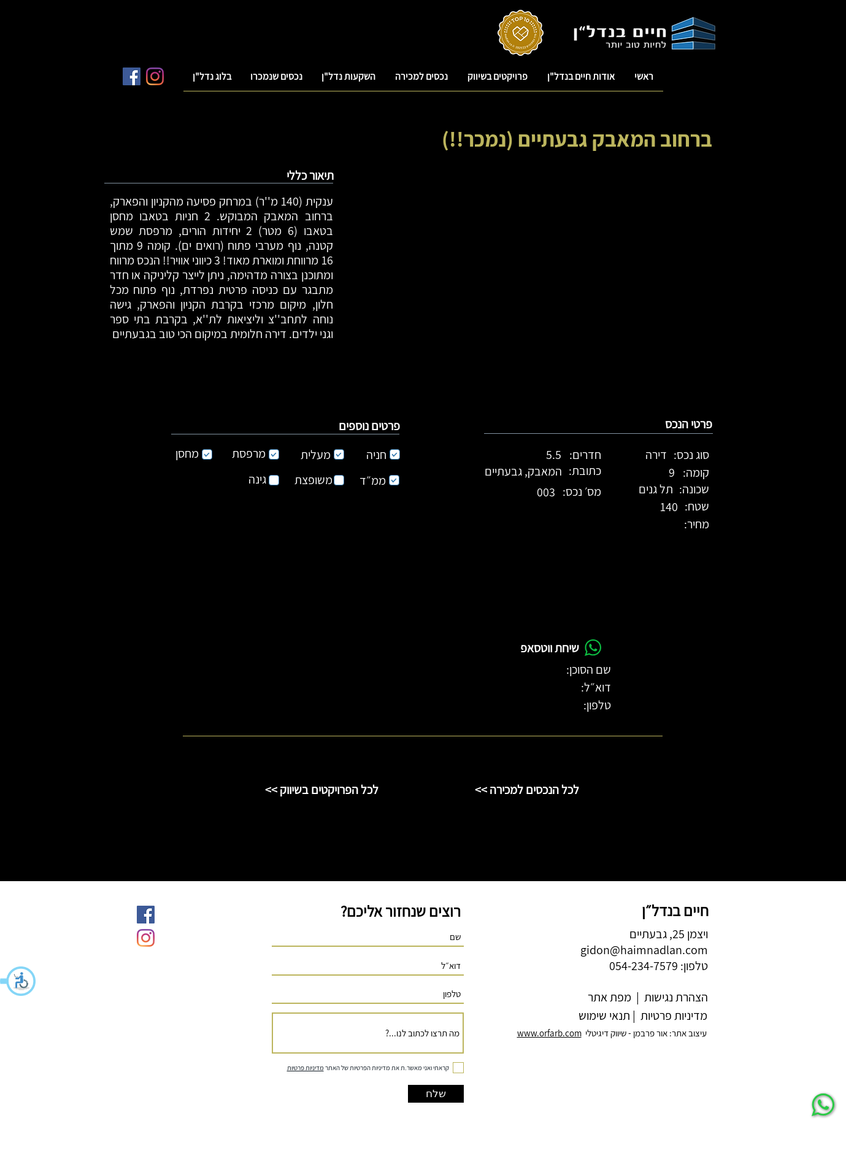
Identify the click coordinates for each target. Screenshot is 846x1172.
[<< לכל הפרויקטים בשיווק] (322, 789)
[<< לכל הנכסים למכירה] (527, 789)
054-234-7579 (643, 966)
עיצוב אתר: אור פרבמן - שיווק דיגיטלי (612, 1033)
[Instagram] (155, 76)
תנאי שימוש (603, 1016)
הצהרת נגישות (675, 997)
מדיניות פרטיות (672, 1016)
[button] (18, 981)
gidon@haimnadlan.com (644, 950)
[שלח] (436, 1094)
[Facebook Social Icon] (131, 76)
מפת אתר (609, 997)
